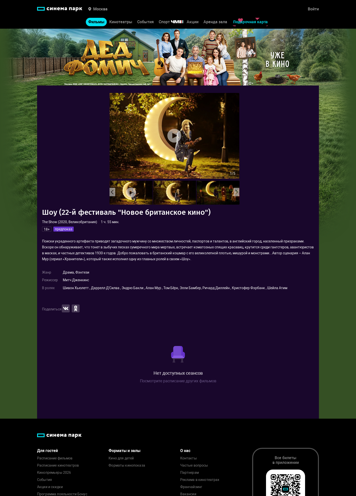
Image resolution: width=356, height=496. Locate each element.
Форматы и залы (124, 450)
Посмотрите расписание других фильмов (178, 381)
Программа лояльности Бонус (62, 494)
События (145, 22)
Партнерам (189, 472)
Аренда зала (215, 22)
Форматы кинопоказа (127, 465)
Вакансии (188, 494)
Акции (193, 22)
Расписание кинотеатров (58, 465)
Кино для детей (121, 458)
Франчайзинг (191, 487)
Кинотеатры (120, 22)
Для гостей (47, 450)
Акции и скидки (50, 487)
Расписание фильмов (55, 458)
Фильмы (96, 22)
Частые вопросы (194, 465)
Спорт (174, 22)
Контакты (188, 458)
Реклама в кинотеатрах (200, 480)
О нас (185, 450)
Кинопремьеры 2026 (54, 472)
